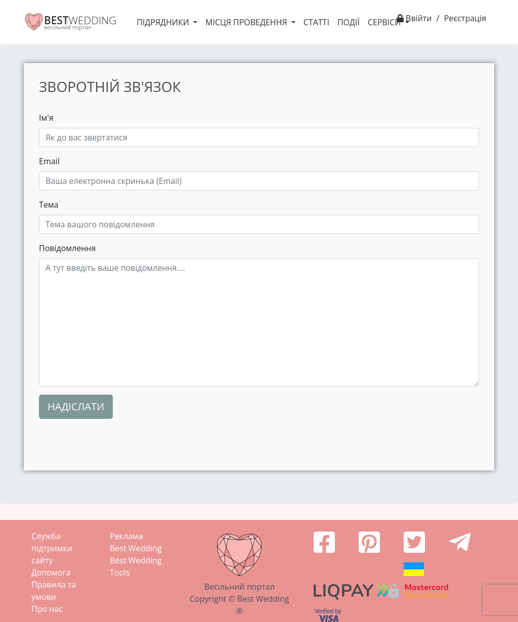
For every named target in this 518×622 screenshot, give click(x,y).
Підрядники (164, 22)
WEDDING (80, 20)
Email (49, 161)
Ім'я (46, 117)
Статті (316, 22)
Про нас (47, 608)
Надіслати (76, 406)
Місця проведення (247, 22)
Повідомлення (67, 248)
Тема (48, 204)
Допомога (50, 572)
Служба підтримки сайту (51, 548)
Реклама (126, 536)
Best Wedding (136, 548)
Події (348, 22)
